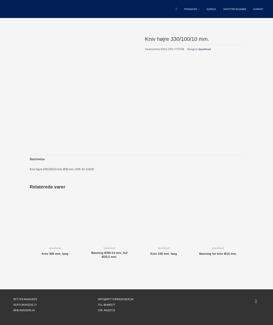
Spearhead (204, 49)
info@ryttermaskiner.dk (116, 299)
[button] (176, 9)
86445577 (109, 304)
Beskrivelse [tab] (37, 159)
